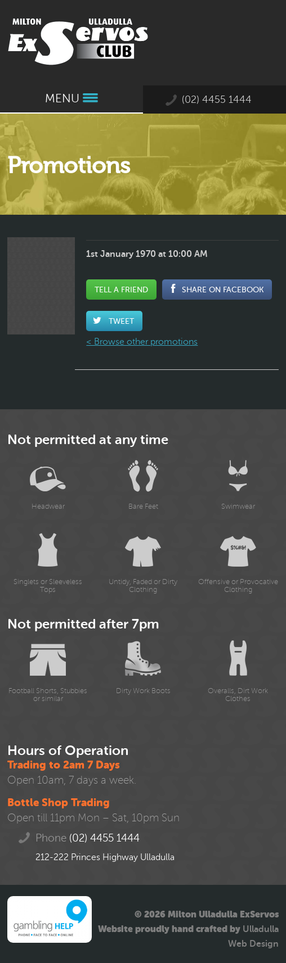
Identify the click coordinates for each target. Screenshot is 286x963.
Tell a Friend (121, 289)
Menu (71, 98)
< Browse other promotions (142, 342)
